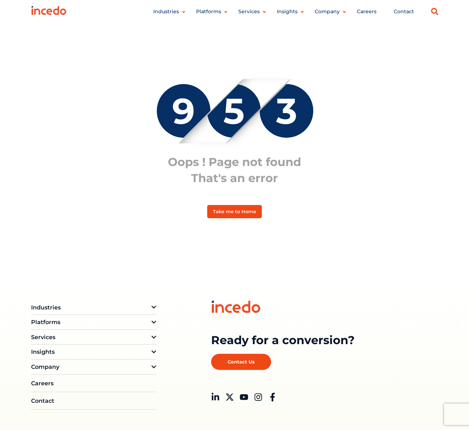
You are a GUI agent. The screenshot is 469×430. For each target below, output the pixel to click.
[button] (434, 11)
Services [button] (249, 11)
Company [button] (327, 11)
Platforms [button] (208, 11)
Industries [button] (166, 11)
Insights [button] (287, 11)
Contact (404, 11)
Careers (366, 11)
